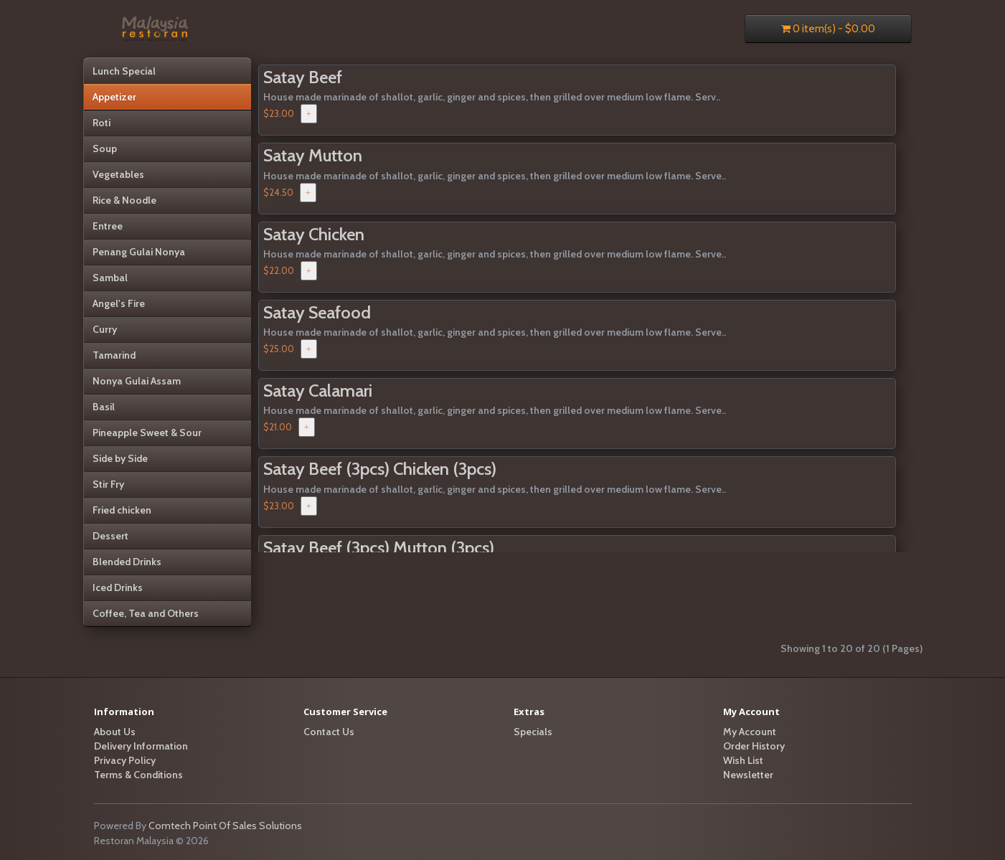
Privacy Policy (125, 760)
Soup (105, 148)
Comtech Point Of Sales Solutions (225, 825)
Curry (105, 329)
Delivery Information (141, 745)
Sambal (110, 277)
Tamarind (114, 355)
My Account (749, 731)
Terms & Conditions (138, 774)
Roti (101, 122)
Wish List (743, 760)
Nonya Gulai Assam (137, 380)
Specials (533, 731)
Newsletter (748, 774)
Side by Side (120, 458)
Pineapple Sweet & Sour (147, 432)
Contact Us (328, 731)
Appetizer (114, 96)
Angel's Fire (119, 303)
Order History (754, 745)
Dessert (110, 535)
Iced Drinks (118, 587)
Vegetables (118, 174)
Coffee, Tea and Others (146, 613)
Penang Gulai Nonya (139, 251)
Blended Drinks (127, 561)
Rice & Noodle (124, 200)
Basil (104, 406)
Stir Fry (108, 484)
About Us (115, 731)
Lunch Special (124, 71)
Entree (108, 225)
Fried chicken (122, 510)
